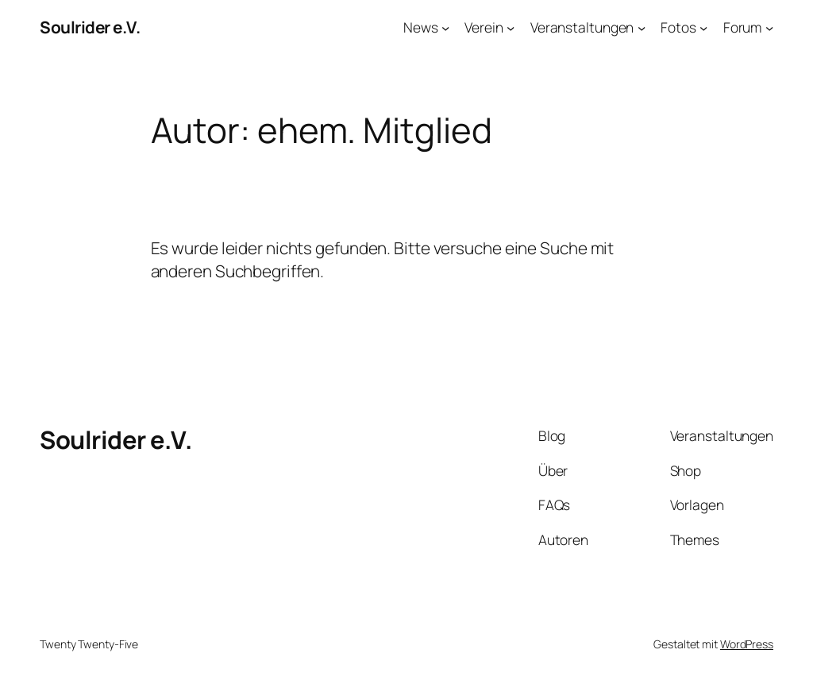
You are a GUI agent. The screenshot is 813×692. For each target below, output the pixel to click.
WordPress (746, 643)
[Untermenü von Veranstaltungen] (641, 27)
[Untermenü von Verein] (510, 27)
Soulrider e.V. (90, 27)
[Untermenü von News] (445, 27)
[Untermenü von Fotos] (703, 27)
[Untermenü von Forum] (769, 27)
